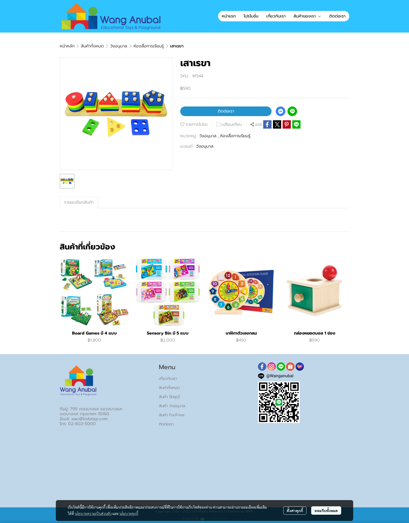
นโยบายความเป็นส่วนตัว (93, 513)
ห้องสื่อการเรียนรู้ (149, 46)
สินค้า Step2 (169, 397)
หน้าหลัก (67, 46)
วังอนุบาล (118, 46)
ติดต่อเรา (226, 111)
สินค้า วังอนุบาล (172, 406)
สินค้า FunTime (171, 415)
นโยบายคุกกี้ (128, 513)
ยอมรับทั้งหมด (326, 510)
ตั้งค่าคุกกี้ (295, 510)
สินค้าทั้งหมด (92, 46)
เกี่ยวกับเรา (168, 378)
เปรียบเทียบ (231, 124)
